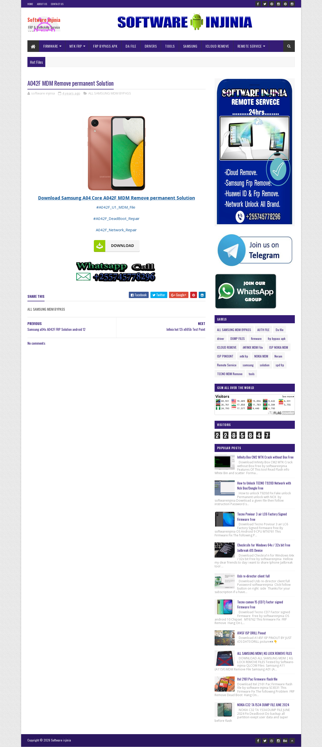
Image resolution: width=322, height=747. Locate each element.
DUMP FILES (237, 338)
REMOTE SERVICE (249, 46)
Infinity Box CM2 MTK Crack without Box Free (265, 457)
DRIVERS (151, 46)
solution (264, 365)
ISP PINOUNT (225, 356)
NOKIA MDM (261, 356)
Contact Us (57, 4)
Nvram (278, 356)
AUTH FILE (263, 330)
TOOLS (170, 46)
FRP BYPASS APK (105, 46)
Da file (280, 330)
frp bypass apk (276, 338)
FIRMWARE (50, 46)
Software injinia (43, 19)
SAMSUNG (190, 46)
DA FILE (131, 46)
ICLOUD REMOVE (217, 46)
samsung (248, 365)
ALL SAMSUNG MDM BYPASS (109, 93)
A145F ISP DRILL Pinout (251, 632)
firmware (256, 338)
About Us (42, 4)
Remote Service (226, 365)
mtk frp (244, 356)
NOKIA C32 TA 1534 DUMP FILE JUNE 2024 (263, 704)
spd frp (280, 365)
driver (220, 338)
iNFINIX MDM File (253, 347)
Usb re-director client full (253, 575)
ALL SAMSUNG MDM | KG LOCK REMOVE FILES (264, 653)
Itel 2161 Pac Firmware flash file (257, 678)
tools (252, 374)
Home (30, 4)
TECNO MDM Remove (230, 374)
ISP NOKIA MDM (278, 347)
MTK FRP (75, 46)
